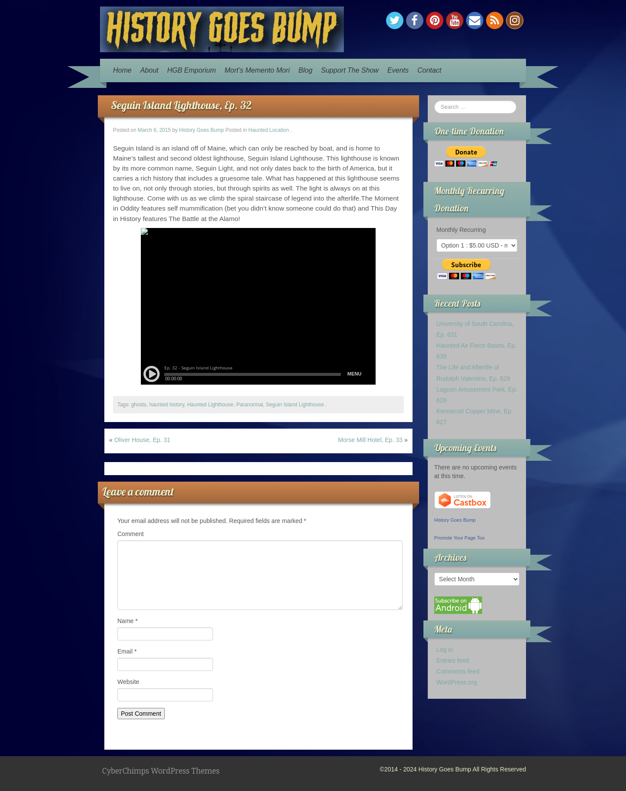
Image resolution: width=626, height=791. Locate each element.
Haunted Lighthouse (210, 405)
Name (127, 620)
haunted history (166, 405)
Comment (130, 533)
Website (128, 681)
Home (122, 70)
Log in (444, 649)
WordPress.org (456, 682)
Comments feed (457, 671)
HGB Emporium (191, 70)
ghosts (139, 405)
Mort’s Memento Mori (257, 70)
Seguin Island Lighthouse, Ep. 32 (181, 105)
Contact (429, 70)
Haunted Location (268, 130)
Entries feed (452, 660)
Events (398, 70)
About (149, 70)
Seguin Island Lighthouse (295, 405)
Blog (306, 70)
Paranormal (249, 405)
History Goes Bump (201, 130)
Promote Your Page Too (459, 537)
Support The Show (350, 70)
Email (127, 651)
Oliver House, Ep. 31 (142, 439)
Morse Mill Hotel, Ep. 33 (370, 439)
